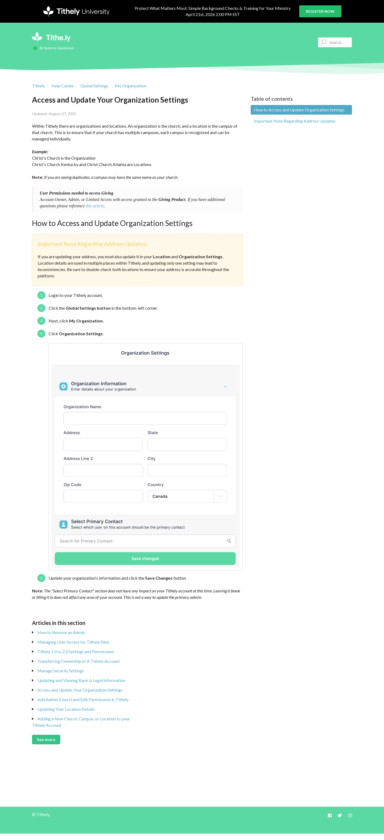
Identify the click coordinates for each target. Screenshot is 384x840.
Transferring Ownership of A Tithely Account (78, 661)
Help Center (62, 85)
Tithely (38, 85)
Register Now (320, 11)
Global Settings (94, 85)
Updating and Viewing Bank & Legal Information (81, 680)
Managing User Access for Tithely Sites (73, 641)
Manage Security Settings (60, 670)
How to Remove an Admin (61, 632)
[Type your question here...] (335, 42)
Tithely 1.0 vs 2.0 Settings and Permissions (75, 651)
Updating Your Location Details (66, 709)
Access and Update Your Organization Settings (80, 689)
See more (46, 739)
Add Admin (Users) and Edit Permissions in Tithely (83, 699)
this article (95, 206)
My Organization (130, 85)
